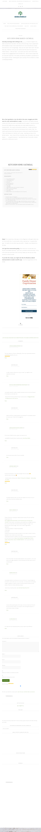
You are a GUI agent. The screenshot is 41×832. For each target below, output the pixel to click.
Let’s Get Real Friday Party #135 (23, 591)
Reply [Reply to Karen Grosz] (6, 593)
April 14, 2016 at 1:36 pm (15, 602)
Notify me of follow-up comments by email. (10, 676)
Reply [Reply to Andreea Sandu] (6, 486)
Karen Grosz (12, 576)
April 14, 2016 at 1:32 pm (15, 412)
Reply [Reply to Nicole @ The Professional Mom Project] (6, 404)
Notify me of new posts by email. (8, 680)
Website (3, 668)
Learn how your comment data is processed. (26, 695)
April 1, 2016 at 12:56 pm (13, 432)
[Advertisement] (10, 775)
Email (3, 663)
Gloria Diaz (12, 622)
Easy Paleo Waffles (26, 441)
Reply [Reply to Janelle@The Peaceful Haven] (6, 444)
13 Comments (20, 328)
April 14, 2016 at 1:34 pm (15, 556)
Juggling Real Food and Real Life (20, 14)
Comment (4, 644)
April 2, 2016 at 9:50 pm (13, 577)
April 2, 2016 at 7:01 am (13, 514)
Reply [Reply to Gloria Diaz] (6, 631)
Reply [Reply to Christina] (7, 379)
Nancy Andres (12, 513)
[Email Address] (29, 311)
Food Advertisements (9, 699)
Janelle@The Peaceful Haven (15, 431)
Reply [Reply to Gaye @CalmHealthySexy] (6, 361)
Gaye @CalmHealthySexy (14, 349)
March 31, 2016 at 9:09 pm (13, 389)
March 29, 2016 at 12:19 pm (13, 350)
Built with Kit (29, 321)
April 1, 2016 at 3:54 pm (15, 494)
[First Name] (29, 308)
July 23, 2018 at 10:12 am (13, 623)
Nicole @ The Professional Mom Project (18, 388)
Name (3, 657)
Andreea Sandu (12, 469)
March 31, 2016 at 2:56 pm (15, 369)
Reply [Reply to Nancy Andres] (6, 547)
